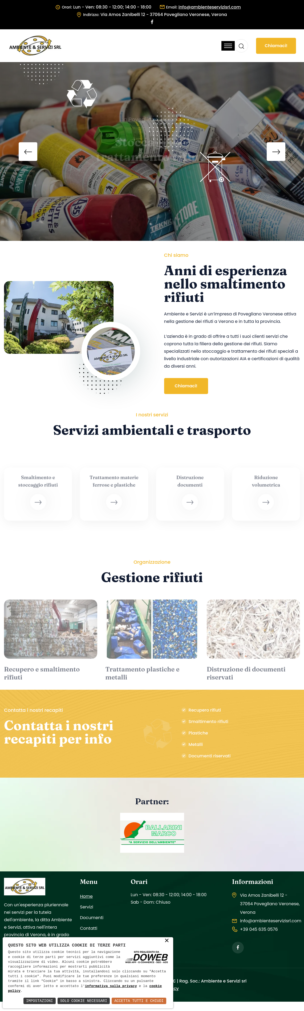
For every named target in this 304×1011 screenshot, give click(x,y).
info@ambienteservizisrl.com (270, 921)
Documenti (91, 918)
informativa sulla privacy (111, 986)
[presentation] (28, 151)
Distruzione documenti (190, 484)
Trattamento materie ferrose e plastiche (114, 484)
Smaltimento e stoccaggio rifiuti (38, 484)
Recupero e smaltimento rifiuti (42, 676)
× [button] (166, 941)
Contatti (88, 928)
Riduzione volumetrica (266, 484)
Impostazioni (39, 1000)
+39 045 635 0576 (259, 929)
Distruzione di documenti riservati (246, 676)
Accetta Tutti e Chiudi (139, 1000)
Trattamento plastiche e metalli (142, 676)
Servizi (86, 907)
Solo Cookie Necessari (83, 1000)
